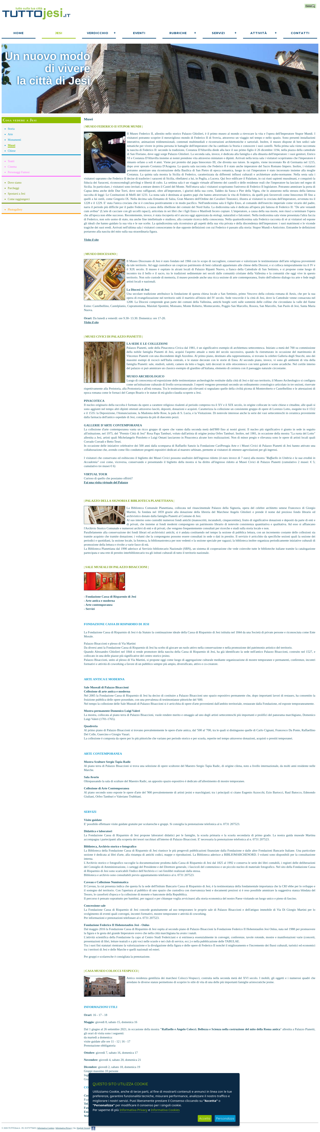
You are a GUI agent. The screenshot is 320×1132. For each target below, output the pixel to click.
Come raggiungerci (19, 199)
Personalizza (225, 1118)
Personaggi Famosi (19, 172)
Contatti (300, 33)
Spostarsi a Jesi (16, 193)
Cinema (12, 166)
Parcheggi (13, 188)
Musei (11, 145)
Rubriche (178, 33)
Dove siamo (14, 182)
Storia (11, 128)
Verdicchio (97, 33)
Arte (10, 134)
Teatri (11, 161)
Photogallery (15, 209)
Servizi (218, 33)
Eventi (139, 33)
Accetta (204, 1118)
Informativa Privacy (64, 1128)
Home (18, 33)
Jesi (58, 33)
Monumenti (14, 139)
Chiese (12, 150)
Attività (258, 33)
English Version (83, 1128)
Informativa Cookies (45, 1128)
